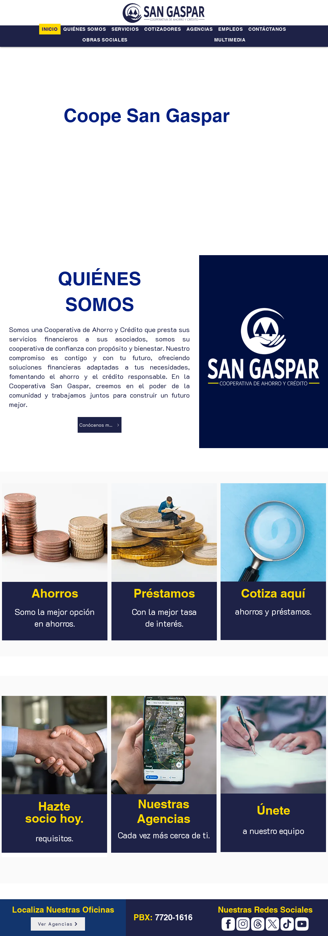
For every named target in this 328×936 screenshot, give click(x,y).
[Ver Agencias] (58, 924)
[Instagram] (243, 924)
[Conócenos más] (99, 425)
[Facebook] (228, 924)
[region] (54, 563)
